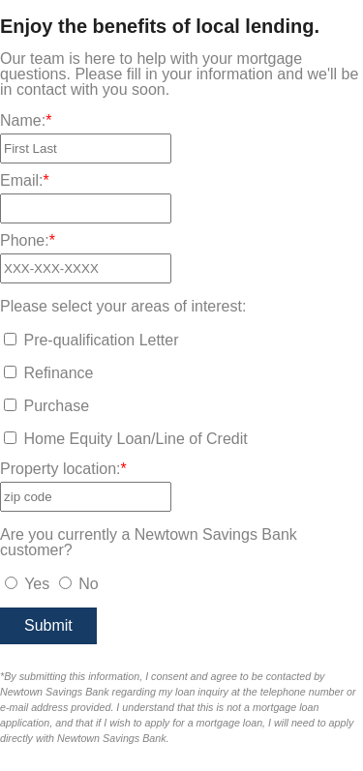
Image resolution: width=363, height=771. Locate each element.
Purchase (56, 406)
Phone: (27, 241)
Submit (48, 625)
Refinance (58, 373)
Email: (24, 181)
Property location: (63, 469)
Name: (25, 121)
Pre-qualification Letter (100, 340)
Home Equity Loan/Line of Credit (135, 438)
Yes (27, 584)
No (79, 584)
